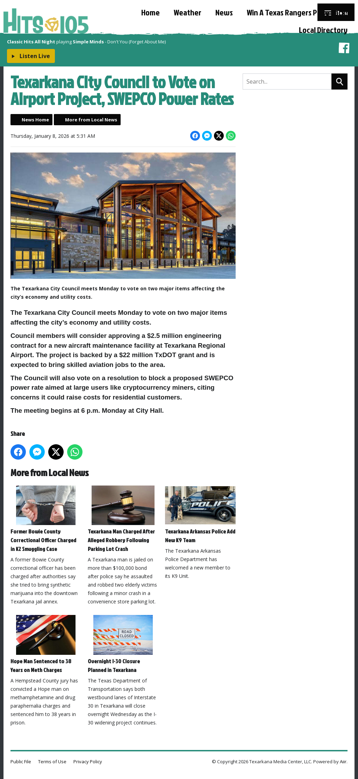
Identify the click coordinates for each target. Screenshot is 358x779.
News (224, 12)
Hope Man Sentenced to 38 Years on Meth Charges (45, 644)
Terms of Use (52, 761)
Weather (187, 12)
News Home (35, 119)
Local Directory (323, 30)
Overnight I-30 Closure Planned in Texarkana (123, 644)
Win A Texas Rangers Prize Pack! (297, 12)
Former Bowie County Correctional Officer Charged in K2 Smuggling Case (45, 519)
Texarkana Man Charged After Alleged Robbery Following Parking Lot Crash (123, 519)
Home (150, 12)
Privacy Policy (87, 761)
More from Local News (91, 119)
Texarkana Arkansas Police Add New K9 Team (200, 515)
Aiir (343, 761)
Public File (20, 761)
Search (339, 81)
